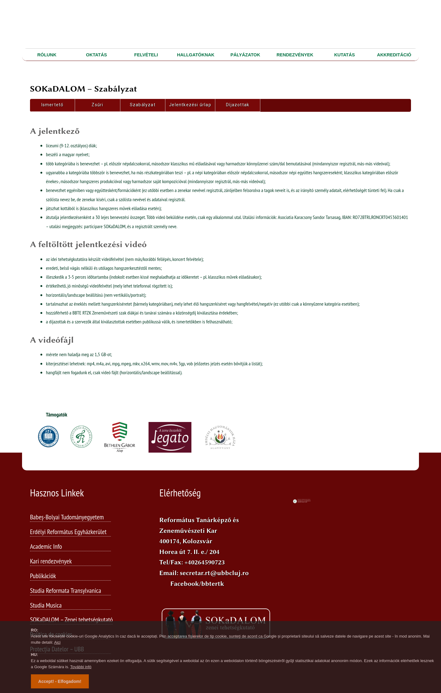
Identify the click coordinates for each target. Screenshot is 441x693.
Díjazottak (237, 104)
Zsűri (97, 104)
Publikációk (43, 576)
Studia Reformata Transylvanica (65, 591)
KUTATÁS (344, 54)
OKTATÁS (96, 54)
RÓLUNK (46, 54)
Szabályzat (143, 104)
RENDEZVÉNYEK (295, 54)
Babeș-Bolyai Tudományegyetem (67, 517)
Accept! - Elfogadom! (59, 681)
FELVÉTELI (146, 54)
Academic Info (46, 547)
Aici (57, 642)
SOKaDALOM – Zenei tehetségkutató (71, 620)
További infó (80, 667)
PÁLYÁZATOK (245, 54)
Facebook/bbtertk (197, 583)
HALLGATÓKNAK (195, 54)
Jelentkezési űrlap (190, 104)
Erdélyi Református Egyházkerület (68, 532)
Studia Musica (46, 605)
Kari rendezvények (51, 561)
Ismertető (52, 104)
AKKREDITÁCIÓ (394, 54)
